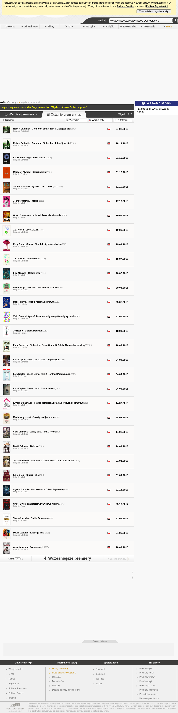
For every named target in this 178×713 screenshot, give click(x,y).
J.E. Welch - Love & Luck (25, 230)
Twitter (99, 683)
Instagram (100, 674)
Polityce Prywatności (156, 6)
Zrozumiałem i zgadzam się (153, 11)
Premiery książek (147, 685)
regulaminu (104, 711)
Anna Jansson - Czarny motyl (28, 547)
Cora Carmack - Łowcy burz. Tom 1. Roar (34, 432)
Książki (110, 26)
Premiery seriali (146, 672)
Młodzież (24, 203)
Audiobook (25, 131)
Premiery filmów (147, 677)
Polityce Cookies (125, 6)
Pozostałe (149, 26)
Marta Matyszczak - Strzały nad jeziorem (33, 417)
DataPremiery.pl (23, 662)
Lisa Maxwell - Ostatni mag (26, 273)
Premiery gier (145, 668)
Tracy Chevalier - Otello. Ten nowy (30, 518)
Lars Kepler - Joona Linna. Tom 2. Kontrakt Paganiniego (41, 374)
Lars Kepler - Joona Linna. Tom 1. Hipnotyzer (36, 359)
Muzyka (90, 26)
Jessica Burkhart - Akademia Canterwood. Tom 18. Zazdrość (43, 460)
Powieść (24, 174)
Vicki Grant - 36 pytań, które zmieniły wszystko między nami (43, 316)
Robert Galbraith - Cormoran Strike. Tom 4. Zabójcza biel (42, 129)
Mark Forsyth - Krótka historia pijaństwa (33, 302)
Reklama (56, 677)
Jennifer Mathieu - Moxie (25, 201)
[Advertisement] (33, 64)
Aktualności (31, 26)
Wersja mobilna (16, 669)
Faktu (23, 218)
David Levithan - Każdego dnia (28, 532)
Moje (169, 26)
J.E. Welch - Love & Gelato (26, 258)
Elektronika (129, 26)
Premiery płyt (145, 681)
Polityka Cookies (16, 693)
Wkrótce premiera (21, 114)
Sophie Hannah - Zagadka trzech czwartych (35, 186)
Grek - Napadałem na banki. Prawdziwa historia (37, 215)
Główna (10, 26)
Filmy (51, 26)
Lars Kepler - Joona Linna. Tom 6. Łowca (34, 388)
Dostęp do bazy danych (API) (66, 690)
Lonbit (21, 709)
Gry (71, 26)
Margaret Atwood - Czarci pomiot (30, 172)
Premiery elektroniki (148, 690)
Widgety (56, 685)
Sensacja (24, 145)
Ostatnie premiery (64, 114)
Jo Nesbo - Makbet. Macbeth (27, 331)
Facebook (100, 669)
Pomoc (12, 679)
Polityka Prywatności (18, 688)
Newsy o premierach (149, 698)
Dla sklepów (58, 681)
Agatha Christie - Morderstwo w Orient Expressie (38, 489)
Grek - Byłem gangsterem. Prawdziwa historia (36, 504)
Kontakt (12, 698)
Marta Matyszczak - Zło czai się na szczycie (35, 287)
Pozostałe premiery (148, 694)
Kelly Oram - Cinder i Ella (26, 475)
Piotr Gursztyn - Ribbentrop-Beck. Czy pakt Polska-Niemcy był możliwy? (50, 345)
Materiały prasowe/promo (64, 672)
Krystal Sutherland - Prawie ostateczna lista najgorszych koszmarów (48, 403)
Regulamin (14, 683)
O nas (11, 674)
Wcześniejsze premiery (67, 558)
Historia (24, 304)
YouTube (100, 679)
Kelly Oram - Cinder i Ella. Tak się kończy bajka (37, 244)
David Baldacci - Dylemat (26, 446)
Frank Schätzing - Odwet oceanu (29, 157)
